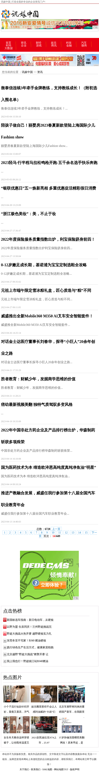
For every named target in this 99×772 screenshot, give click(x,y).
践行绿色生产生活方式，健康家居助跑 (30, 647)
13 (73, 532)
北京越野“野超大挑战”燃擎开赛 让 (27, 654)
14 (79, 532)
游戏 (39, 45)
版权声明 (74, 769)
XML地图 (47, 769)
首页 (8, 42)
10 (53, 532)
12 (66, 532)
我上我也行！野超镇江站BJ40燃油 (27, 661)
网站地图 (59, 769)
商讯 (54, 45)
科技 (69, 42)
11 (59, 532)
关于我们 (24, 769)
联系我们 (35, 769)
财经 (38, 42)
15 (86, 532)
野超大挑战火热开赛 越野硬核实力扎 (29, 633)
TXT (66, 769)
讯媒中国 (27, 72)
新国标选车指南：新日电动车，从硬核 (30, 619)
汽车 (84, 42)
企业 (23, 45)
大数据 (9, 48)
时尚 (8, 45)
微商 (84, 45)
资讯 (23, 42)
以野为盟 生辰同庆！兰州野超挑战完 (29, 626)
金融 (69, 45)
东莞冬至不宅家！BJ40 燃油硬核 (26, 640)
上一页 (56, 529)
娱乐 (53, 42)
